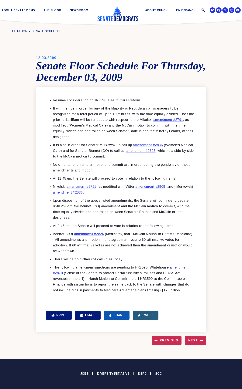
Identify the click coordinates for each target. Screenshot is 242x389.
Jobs (84, 373)
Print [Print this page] (59, 315)
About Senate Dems (18, 10)
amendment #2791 (168, 120)
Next (193, 340)
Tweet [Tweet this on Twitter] (145, 315)
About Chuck (156, 10)
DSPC (142, 373)
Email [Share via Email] (87, 315)
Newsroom (79, 10)
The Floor (52, 10)
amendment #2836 (148, 145)
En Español (186, 10)
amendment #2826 (141, 151)
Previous (169, 340)
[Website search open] (202, 10)
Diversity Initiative (113, 373)
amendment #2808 (150, 186)
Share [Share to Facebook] (117, 315)
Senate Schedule (46, 31)
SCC (158, 373)
